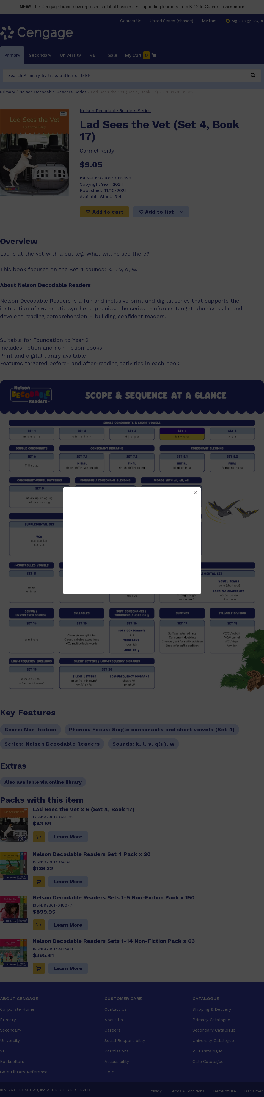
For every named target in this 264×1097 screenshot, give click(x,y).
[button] (195, 493)
